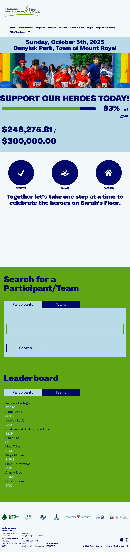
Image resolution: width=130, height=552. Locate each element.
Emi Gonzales (15, 481)
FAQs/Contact (17, 32)
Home (12, 27)
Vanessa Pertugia (17, 403)
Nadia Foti (12, 437)
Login (90, 27)
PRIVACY (50, 546)
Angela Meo (13, 472)
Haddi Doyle (13, 411)
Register (40, 27)
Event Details (26, 27)
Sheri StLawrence (17, 464)
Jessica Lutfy (14, 420)
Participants (22, 304)
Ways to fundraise (105, 27)
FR (29, 32)
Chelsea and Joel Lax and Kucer (28, 429)
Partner (63, 27)
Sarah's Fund (77, 27)
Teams (61, 304)
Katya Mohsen (15, 455)
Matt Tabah (13, 446)
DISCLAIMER (52, 543)
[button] (127, 70)
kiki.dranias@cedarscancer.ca (34, 546)
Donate (52, 27)
